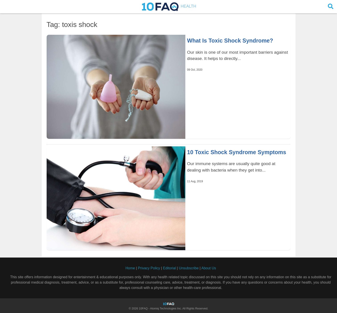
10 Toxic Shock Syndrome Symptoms (236, 152)
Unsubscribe (189, 268)
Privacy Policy (149, 268)
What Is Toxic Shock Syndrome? (230, 40)
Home (130, 268)
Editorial (169, 268)
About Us (208, 268)
